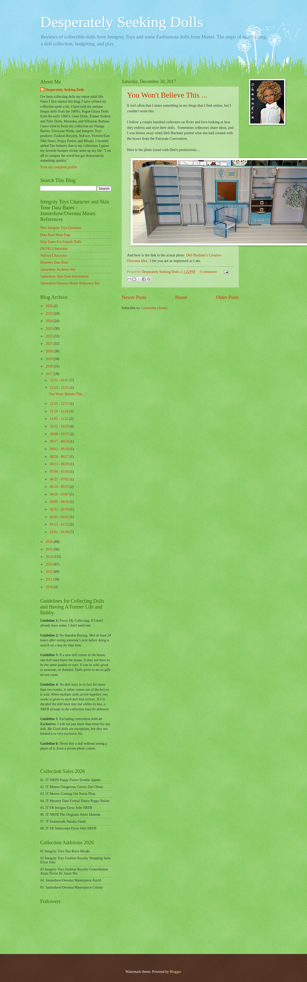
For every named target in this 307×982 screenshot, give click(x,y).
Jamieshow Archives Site (58, 269)
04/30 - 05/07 (60, 494)
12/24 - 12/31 (60, 388)
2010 (49, 587)
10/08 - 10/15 (60, 434)
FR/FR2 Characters (53, 249)
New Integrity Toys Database (60, 228)
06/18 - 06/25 (60, 487)
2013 (49, 564)
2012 (49, 572)
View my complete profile (58, 167)
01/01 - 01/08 (60, 532)
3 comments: (209, 272)
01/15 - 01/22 (60, 524)
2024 (49, 321)
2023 (49, 328)
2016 (49, 542)
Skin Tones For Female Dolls (60, 242)
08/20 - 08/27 (60, 457)
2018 (49, 366)
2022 (49, 336)
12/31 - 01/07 (60, 380)
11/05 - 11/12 (59, 419)
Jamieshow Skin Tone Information (64, 276)
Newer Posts (134, 297)
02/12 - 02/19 (60, 509)
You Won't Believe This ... (167, 95)
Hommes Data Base (54, 262)
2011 (49, 579)
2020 (49, 351)
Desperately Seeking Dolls (121, 21)
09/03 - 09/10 (60, 449)
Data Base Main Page (55, 235)
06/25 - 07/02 (60, 479)
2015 (49, 549)
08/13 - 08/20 (60, 464)
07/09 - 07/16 (60, 472)
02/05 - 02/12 (60, 517)
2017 (49, 374)
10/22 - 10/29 (60, 426)
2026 (49, 306)
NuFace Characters (53, 255)
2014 (49, 557)
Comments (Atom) (154, 308)
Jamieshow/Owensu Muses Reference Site (70, 283)
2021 (49, 343)
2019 (49, 359)
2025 (49, 313)
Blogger (175, 972)
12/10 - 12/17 (60, 404)
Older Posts (227, 297)
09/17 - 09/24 (60, 441)
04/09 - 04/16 (60, 502)
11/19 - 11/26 (59, 411)
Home (181, 297)
